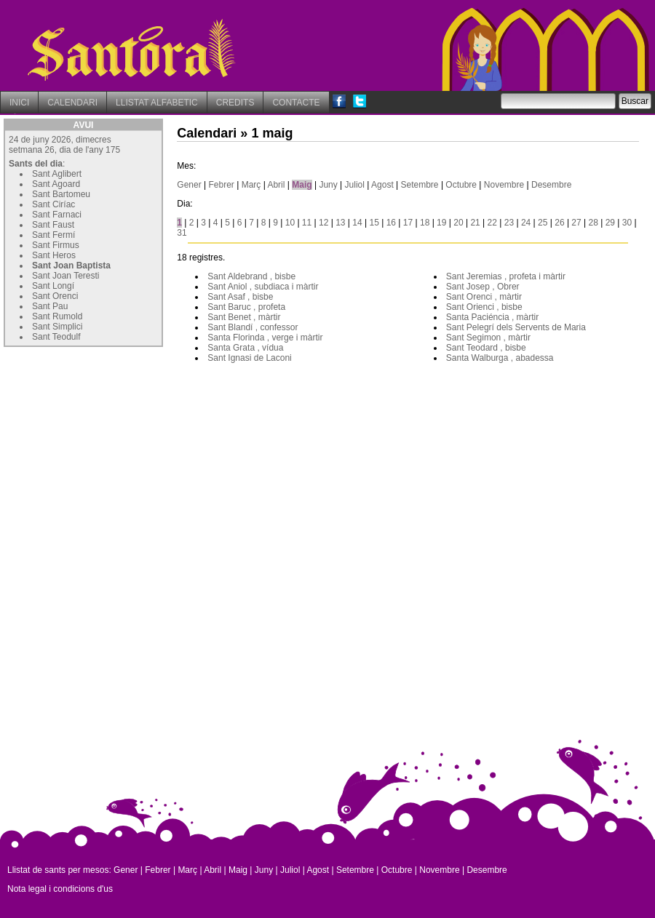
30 (627, 222)
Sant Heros (54, 255)
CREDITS (235, 102)
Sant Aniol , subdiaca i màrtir (262, 287)
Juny (328, 185)
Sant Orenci (55, 296)
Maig (301, 185)
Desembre (551, 185)
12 (323, 222)
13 (340, 222)
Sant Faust (53, 225)
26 (559, 222)
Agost (382, 185)
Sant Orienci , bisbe (484, 307)
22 (492, 222)
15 (373, 222)
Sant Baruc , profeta (246, 307)
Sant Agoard (56, 184)
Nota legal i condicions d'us (60, 889)
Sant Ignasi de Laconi (249, 358)
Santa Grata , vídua (245, 348)
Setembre (420, 185)
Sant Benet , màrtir (243, 317)
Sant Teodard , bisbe (486, 348)
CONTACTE (295, 102)
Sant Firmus (55, 245)
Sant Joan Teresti (66, 276)
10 (290, 222)
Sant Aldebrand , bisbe (251, 276)
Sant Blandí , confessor (252, 327)
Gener (189, 185)
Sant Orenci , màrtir (484, 297)
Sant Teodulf (56, 337)
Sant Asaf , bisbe (240, 297)
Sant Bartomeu (61, 194)
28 (593, 222)
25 (542, 222)
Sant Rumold (57, 316)
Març (251, 185)
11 (306, 222)
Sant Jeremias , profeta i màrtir (505, 276)
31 (181, 233)
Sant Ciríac (53, 204)
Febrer (221, 185)
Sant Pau (50, 306)
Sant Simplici (57, 327)
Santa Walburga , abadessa (500, 358)
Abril (276, 185)
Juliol (355, 185)
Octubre (461, 185)
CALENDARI (72, 102)
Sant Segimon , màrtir (488, 337)
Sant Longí (53, 286)
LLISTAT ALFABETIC (157, 102)
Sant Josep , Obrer (483, 287)
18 (424, 222)
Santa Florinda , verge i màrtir (264, 337)
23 (509, 222)
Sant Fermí (53, 235)
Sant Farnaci (57, 214)
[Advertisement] (113, 441)
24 (526, 222)
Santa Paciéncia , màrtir (492, 317)
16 (391, 222)
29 (610, 222)
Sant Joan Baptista (71, 265)
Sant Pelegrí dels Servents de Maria (516, 327)
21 (475, 222)
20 (458, 222)
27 (576, 222)
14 (357, 222)
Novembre (504, 185)
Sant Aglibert (57, 174)
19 (441, 222)
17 (408, 222)
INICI (19, 102)
